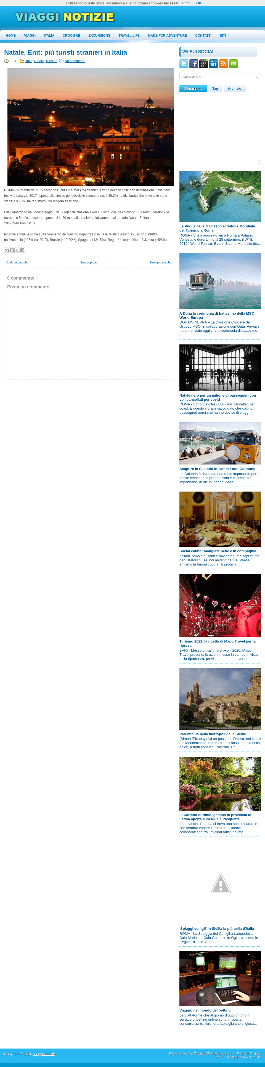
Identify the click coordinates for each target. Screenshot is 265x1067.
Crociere (71, 36)
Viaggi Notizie (44, 1054)
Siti (226, 34)
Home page (89, 262)
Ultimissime (193, 89)
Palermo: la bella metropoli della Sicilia (212, 734)
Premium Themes (249, 1053)
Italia (49, 36)
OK (199, 3)
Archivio (234, 89)
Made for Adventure (167, 36)
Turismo (51, 61)
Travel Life (129, 36)
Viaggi (30, 36)
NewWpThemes (194, 1053)
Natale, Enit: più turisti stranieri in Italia (65, 52)
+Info (186, 3)
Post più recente (17, 262)
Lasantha (228, 1053)
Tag (215, 89)
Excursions (99, 36)
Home (11, 36)
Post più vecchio (161, 262)
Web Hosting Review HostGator (239, 1056)
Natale (39, 61)
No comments (75, 61)
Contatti (203, 36)
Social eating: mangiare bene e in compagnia (217, 551)
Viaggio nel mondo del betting (204, 1010)
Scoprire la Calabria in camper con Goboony (217, 469)
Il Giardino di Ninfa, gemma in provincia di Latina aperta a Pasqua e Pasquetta (215, 817)
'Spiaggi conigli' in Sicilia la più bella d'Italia (216, 929)
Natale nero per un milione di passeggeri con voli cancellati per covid (217, 397)
